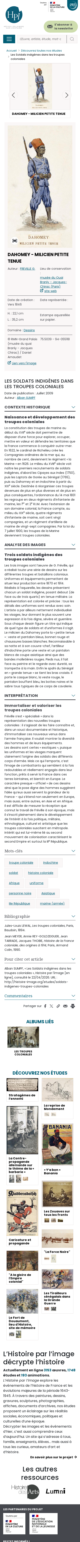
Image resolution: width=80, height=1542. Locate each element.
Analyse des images (25, 544)
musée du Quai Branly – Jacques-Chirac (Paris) (53, 282)
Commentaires (18, 995)
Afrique (14, 883)
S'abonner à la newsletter (63, 26)
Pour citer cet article (23, 959)
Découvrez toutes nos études (41, 51)
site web (50, 291)
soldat (13, 873)
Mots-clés (13, 850)
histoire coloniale (40, 873)
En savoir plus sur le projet (51, 1457)
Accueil (11, 51)
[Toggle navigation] (9, 39)
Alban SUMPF (26, 398)
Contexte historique (27, 407)
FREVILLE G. (27, 269)
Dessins (29, 330)
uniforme (37, 883)
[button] (66, 95)
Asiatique (48, 893)
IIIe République (19, 903)
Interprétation (21, 695)
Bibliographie (17, 916)
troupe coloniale (21, 862)
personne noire (20, 893)
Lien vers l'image (24, 363)
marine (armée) (52, 903)
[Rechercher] (42, 39)
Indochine (50, 862)
